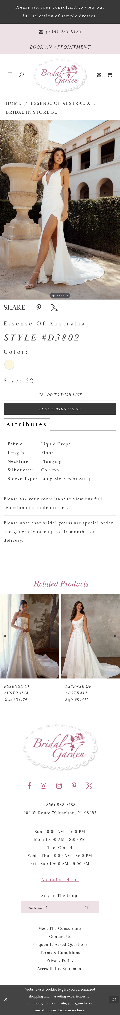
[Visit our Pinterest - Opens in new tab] (74, 786)
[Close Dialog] (5, 1000)
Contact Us (60, 936)
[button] (10, 75)
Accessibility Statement (60, 968)
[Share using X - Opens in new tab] (54, 307)
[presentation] (29, 636)
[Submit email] (86, 907)
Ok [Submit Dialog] (114, 999)
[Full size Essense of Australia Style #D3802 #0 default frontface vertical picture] (60, 210)
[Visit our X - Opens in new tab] (89, 786)
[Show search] (21, 75)
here (80, 1010)
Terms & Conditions (60, 952)
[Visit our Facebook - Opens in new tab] (29, 786)
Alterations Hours (60, 880)
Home (13, 103)
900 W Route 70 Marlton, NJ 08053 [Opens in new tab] (60, 813)
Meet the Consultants (60, 928)
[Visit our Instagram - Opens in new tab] (43, 786)
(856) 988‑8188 (60, 805)
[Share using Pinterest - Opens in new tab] (39, 307)
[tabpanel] (60, 210)
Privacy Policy (60, 960)
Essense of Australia (61, 103)
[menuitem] (110, 75)
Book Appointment (60, 409)
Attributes (27, 424)
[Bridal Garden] (60, 75)
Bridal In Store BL (31, 112)
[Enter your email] (60, 907)
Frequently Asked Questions (60, 944)
